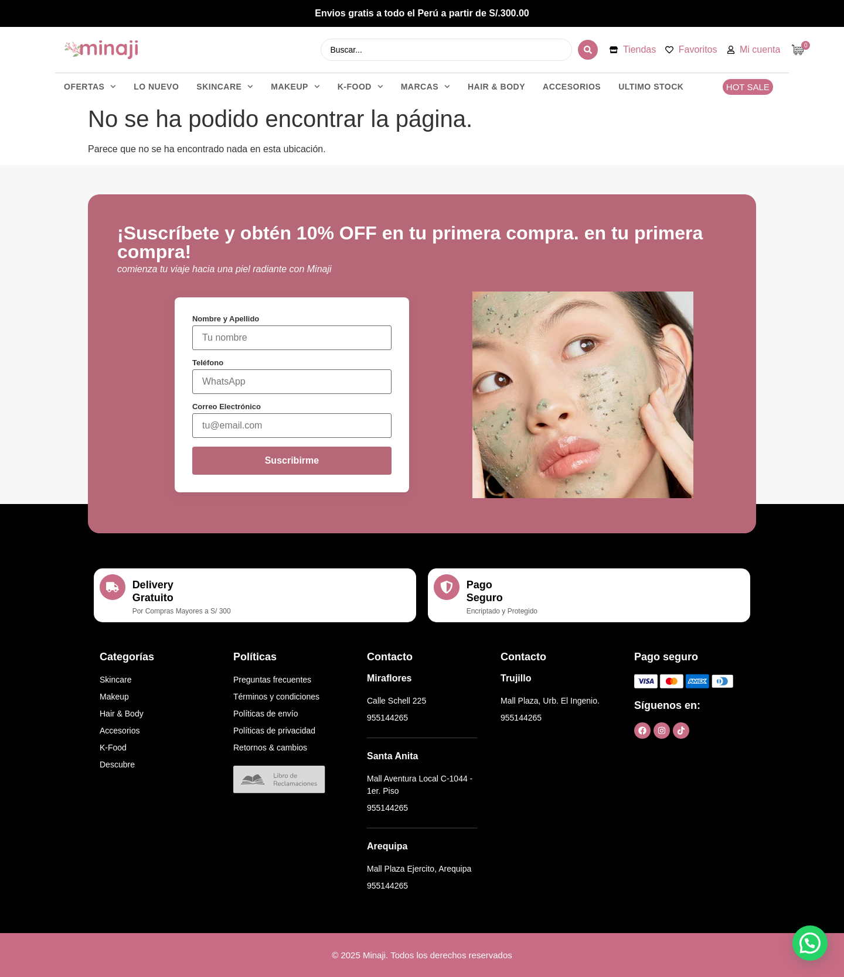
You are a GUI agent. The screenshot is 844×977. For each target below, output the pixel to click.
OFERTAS (90, 86)
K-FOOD (360, 86)
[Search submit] (588, 50)
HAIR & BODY (496, 86)
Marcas (425, 86)
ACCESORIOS (572, 86)
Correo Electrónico (226, 406)
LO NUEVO (156, 86)
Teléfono (207, 362)
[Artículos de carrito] (800, 50)
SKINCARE (224, 86)
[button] (810, 943)
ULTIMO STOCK (650, 86)
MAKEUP (295, 86)
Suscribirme (292, 460)
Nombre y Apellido (225, 319)
